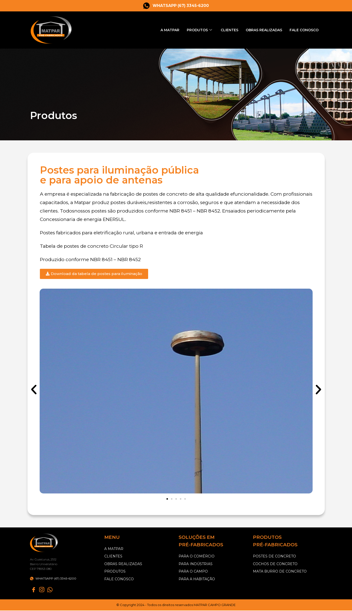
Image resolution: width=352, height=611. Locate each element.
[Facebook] (33, 590)
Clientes (225, 30)
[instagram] (42, 590)
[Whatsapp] (50, 590)
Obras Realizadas (261, 30)
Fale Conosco (303, 30)
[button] (33, 389)
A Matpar (162, 30)
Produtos (194, 30)
